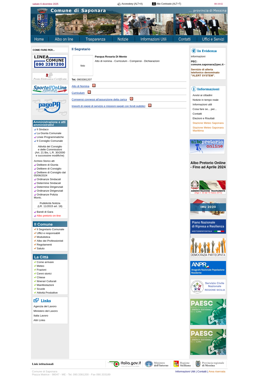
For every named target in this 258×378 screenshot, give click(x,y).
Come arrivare (45, 262)
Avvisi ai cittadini (202, 95)
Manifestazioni (45, 285)
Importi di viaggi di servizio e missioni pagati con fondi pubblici (112, 106)
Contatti (197, 113)
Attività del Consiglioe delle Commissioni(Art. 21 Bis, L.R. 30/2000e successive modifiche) (50, 151)
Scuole (41, 288)
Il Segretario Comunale (50, 229)
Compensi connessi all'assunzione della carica (102, 99)
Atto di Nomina (84, 86)
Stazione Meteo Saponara (208, 122)
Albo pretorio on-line (49, 215)
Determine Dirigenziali (50, 186)
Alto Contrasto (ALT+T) (166, 3)
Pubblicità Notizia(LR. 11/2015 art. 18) (50, 205)
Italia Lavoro (41, 315)
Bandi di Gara (45, 211)
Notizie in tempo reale (206, 99)
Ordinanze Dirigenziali (50, 190)
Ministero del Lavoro (46, 310)
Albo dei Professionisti (50, 240)
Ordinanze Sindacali (49, 179)
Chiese (41, 277)
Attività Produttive (47, 292)
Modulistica (43, 236)
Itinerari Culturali (46, 281)
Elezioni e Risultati (204, 118)
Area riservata (217, 371)
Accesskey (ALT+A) (130, 3)
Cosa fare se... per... (205, 109)
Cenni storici (44, 273)
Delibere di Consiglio (49, 168)
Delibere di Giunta (47, 164)
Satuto (41, 248)
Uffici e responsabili (48, 233)
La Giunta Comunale (49, 133)
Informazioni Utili (185, 371)
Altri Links (39, 320)
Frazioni (41, 269)
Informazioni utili (202, 104)
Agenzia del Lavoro (45, 306)
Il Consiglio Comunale (50, 140)
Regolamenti (44, 244)
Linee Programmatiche (50, 137)
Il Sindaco (43, 129)
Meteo (40, 265)
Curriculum (81, 92)
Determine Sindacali (49, 183)
